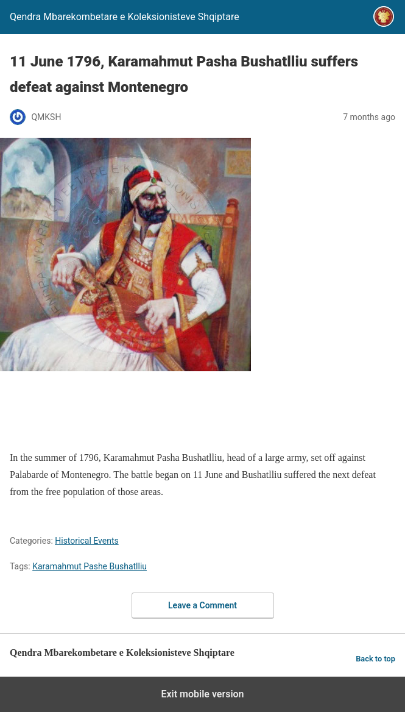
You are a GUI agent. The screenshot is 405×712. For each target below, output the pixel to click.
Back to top (375, 658)
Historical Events (86, 541)
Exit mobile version (202, 694)
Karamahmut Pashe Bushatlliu (89, 566)
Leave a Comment (202, 605)
